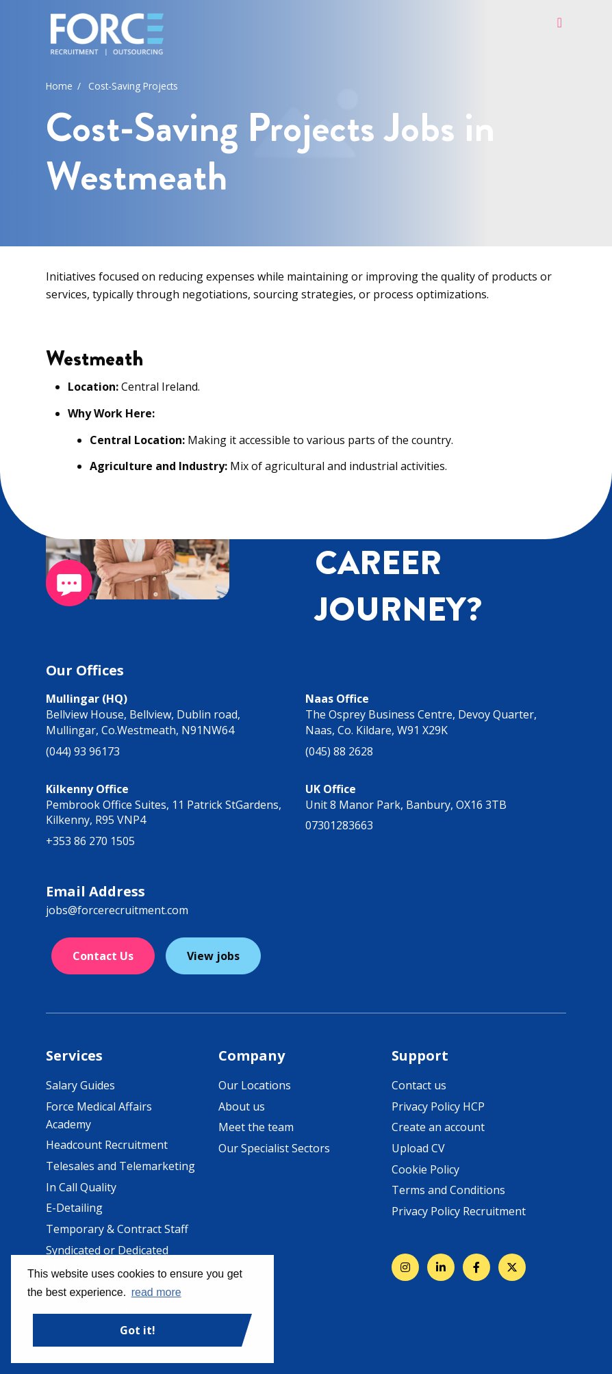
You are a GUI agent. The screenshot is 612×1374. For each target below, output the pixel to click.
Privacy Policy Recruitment (459, 1211)
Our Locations (254, 1085)
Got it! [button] (137, 1330)
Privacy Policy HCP (438, 1106)
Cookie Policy (425, 1169)
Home (59, 85)
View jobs (213, 955)
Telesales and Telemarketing (120, 1166)
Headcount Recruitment (107, 1144)
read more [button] (156, 1292)
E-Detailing (74, 1207)
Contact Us (103, 955)
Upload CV (418, 1148)
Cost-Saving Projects (133, 85)
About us (241, 1106)
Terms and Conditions (448, 1189)
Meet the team (256, 1127)
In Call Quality (81, 1187)
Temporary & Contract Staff (117, 1228)
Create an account (438, 1127)
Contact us (419, 1085)
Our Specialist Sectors (274, 1148)
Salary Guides (80, 1085)
